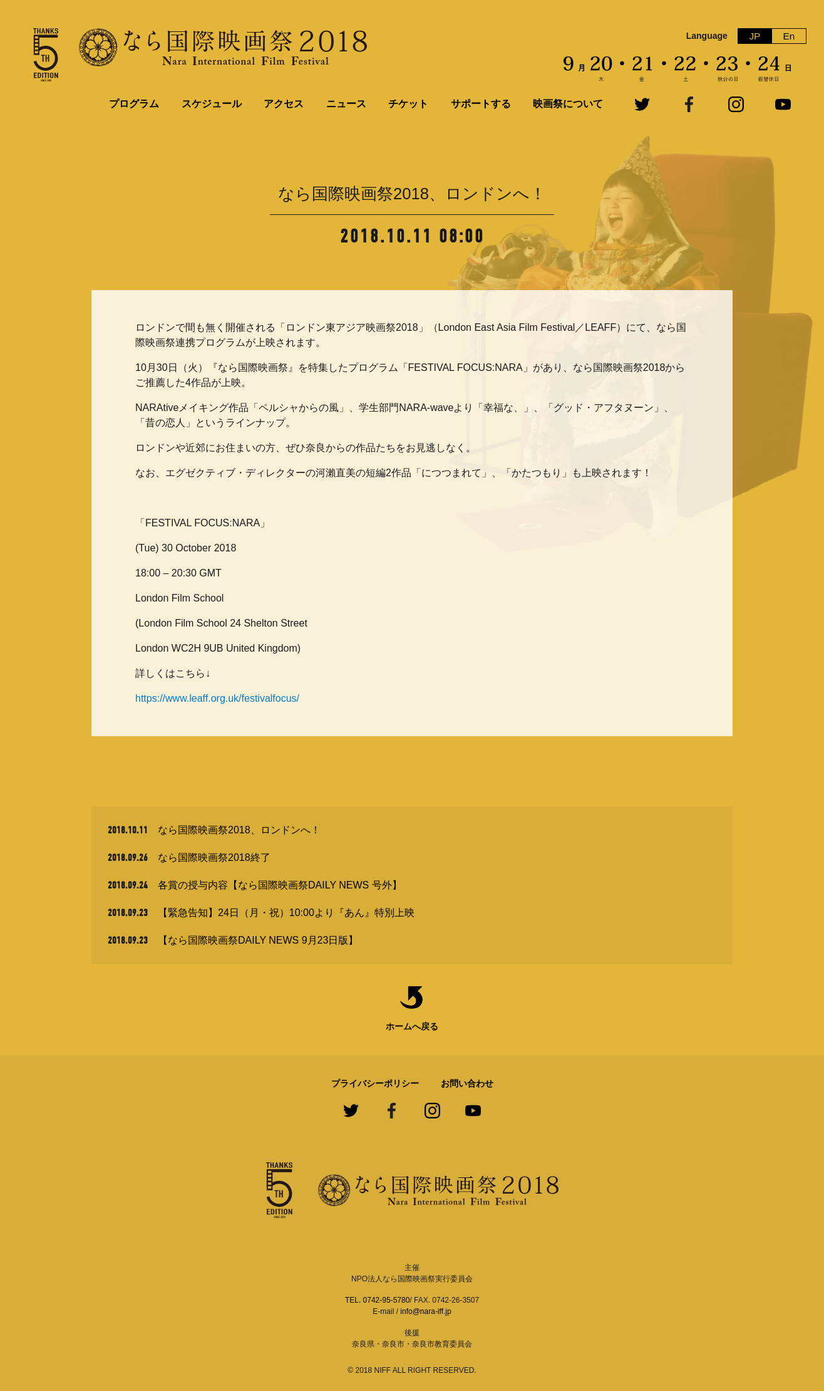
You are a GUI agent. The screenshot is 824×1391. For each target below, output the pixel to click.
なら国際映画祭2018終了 (214, 857)
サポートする (481, 103)
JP (755, 36)
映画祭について (568, 103)
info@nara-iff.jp (425, 1311)
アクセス (284, 103)
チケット (408, 103)
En (789, 36)
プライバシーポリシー (375, 1083)
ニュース (346, 103)
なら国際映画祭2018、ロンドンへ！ (239, 830)
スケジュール (212, 103)
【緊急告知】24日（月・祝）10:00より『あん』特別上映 (286, 912)
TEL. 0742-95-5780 (377, 1300)
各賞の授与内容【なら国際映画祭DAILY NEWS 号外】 (280, 885)
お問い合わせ (467, 1083)
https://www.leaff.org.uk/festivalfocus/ (217, 698)
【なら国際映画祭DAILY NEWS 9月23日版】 (258, 940)
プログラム (134, 103)
